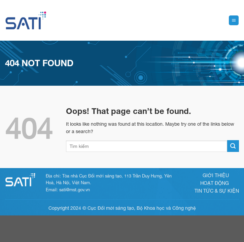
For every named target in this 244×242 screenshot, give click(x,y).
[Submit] (233, 146)
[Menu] (234, 20)
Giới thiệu (216, 175)
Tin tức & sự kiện (217, 191)
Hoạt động (214, 183)
